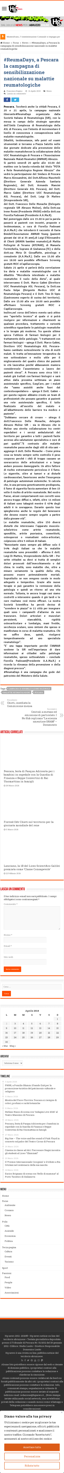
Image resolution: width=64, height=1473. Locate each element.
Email (8, 945)
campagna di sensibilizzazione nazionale (29, 688)
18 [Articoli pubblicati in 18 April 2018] (23, 1032)
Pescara (39, 692)
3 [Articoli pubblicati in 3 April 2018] (15, 1023)
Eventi (8, 1256)
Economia (10, 1235)
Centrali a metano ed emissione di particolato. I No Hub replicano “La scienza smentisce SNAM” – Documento (39, 717)
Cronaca (9, 1210)
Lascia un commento (16, 93)
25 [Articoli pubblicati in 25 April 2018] (23, 1037)
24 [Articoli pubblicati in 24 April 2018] (15, 1037)
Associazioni (12, 1292)
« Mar (5, 1045)
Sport (5, 1267)
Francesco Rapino (14, 91)
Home (5, 42)
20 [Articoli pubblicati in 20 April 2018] (40, 1032)
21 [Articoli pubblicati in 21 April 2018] (49, 1032)
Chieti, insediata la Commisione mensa (24, 703)
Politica (9, 1241)
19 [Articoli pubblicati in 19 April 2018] (32, 1032)
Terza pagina (9, 1247)
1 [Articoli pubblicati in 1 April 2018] (57, 1018)
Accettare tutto (32, 1447)
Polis (5, 1221)
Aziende (9, 1230)
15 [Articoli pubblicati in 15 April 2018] (57, 1028)
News (25, 42)
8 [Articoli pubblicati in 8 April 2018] (57, 1023)
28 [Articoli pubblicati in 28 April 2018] (49, 1037)
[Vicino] (61, 1412)
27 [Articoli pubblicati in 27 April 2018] (40, 1037)
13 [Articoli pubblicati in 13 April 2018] (40, 1028)
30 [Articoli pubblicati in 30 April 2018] (6, 1041)
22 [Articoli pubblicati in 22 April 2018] (57, 1032)
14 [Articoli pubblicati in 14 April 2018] (49, 1028)
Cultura (8, 1251)
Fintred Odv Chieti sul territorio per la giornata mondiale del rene (29, 823)
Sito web (8, 957)
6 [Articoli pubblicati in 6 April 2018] (40, 1023)
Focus (16, 42)
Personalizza (32, 1456)
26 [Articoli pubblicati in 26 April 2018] (32, 1037)
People (8, 1282)
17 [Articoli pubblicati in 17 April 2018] (15, 1032)
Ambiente (10, 1205)
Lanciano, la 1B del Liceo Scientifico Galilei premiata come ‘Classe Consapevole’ (32, 867)
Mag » (13, 1045)
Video (8, 1287)
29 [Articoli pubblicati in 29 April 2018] (57, 1037)
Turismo (9, 1261)
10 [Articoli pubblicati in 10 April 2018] (15, 1028)
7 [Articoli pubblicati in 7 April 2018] (49, 1023)
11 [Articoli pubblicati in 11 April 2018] (23, 1028)
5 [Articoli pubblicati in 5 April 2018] (31, 1023)
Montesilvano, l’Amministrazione (22, 36)
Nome (8, 934)
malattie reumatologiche (16, 692)
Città (7, 1225)
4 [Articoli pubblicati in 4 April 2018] (23, 1023)
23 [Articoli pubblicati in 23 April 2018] (6, 1037)
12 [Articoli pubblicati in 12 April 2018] (32, 1028)
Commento (10, 904)
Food (7, 1277)
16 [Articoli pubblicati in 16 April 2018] (6, 1032)
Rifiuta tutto (32, 1465)
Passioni (6, 1273)
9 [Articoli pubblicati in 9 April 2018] (6, 1028)
